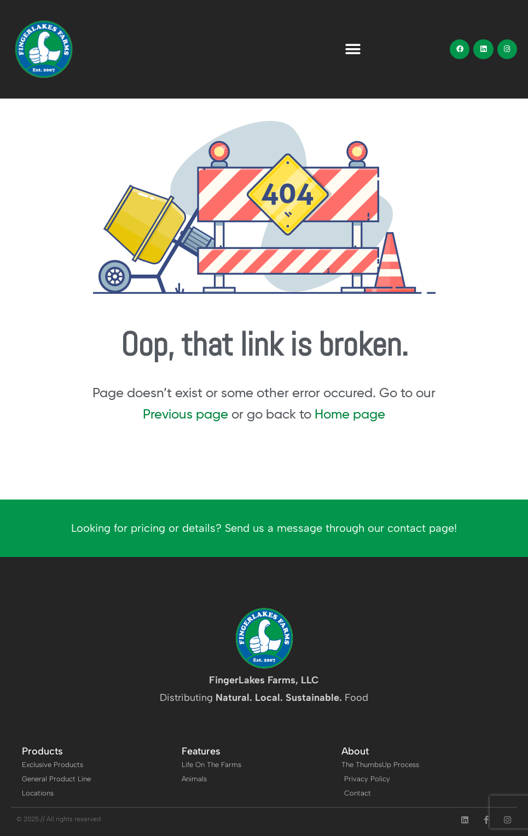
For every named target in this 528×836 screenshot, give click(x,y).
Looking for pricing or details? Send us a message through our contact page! (264, 528)
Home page (350, 414)
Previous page (185, 414)
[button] (353, 49)
